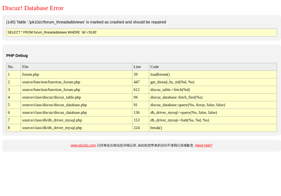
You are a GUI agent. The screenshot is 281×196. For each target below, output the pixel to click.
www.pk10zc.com (83, 145)
